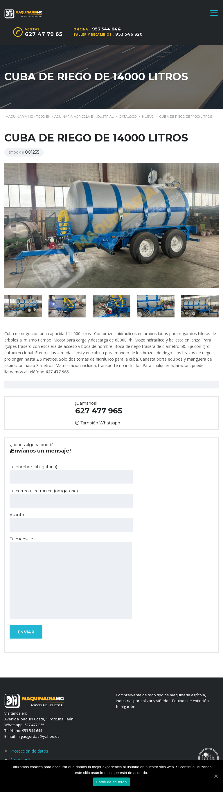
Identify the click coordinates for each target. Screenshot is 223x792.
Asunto (71, 522)
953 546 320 (129, 34)
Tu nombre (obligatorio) (71, 474)
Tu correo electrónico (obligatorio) (71, 498)
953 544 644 (106, 29)
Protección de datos (29, 751)
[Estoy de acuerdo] (216, 776)
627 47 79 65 (43, 34)
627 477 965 (98, 410)
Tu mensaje (71, 578)
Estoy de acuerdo (111, 782)
